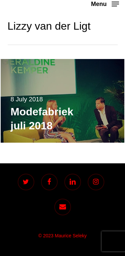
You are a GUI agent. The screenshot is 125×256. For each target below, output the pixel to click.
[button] (105, 3)
